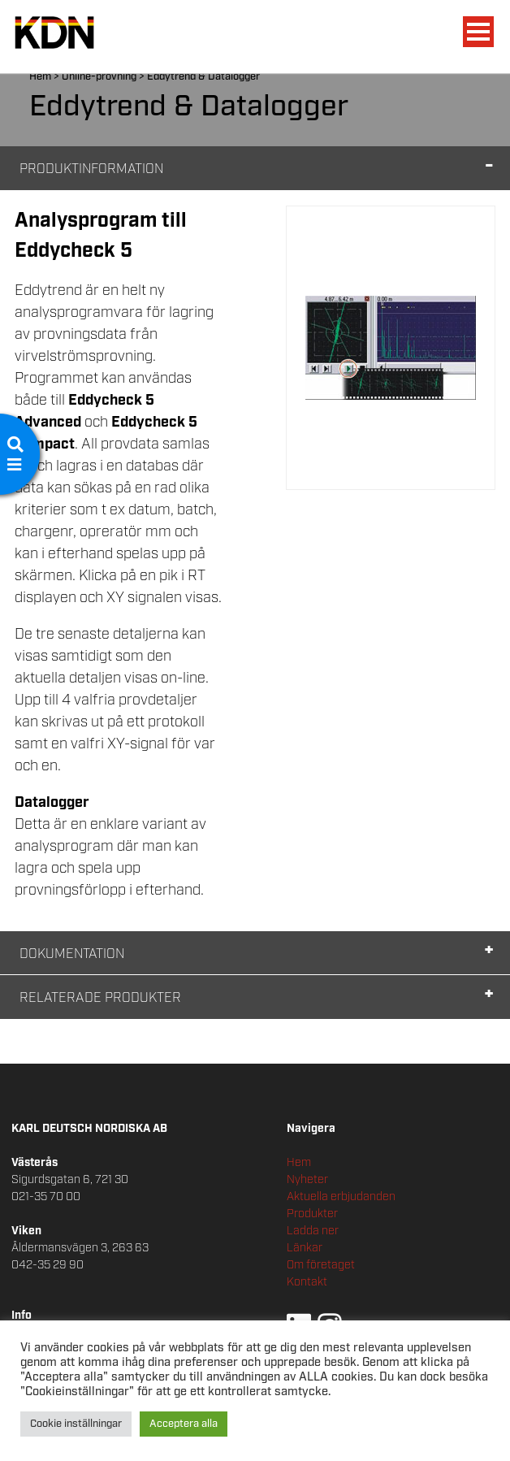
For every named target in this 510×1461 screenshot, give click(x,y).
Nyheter (307, 1180)
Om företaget (321, 1265)
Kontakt (307, 1282)
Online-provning (99, 77)
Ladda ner (313, 1231)
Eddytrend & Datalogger (203, 77)
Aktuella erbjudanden (341, 1197)
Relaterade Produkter (100, 998)
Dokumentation (71, 954)
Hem (40, 77)
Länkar (304, 1248)
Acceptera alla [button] (183, 1424)
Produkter (312, 1214)
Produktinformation (91, 169)
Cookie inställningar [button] (76, 1424)
